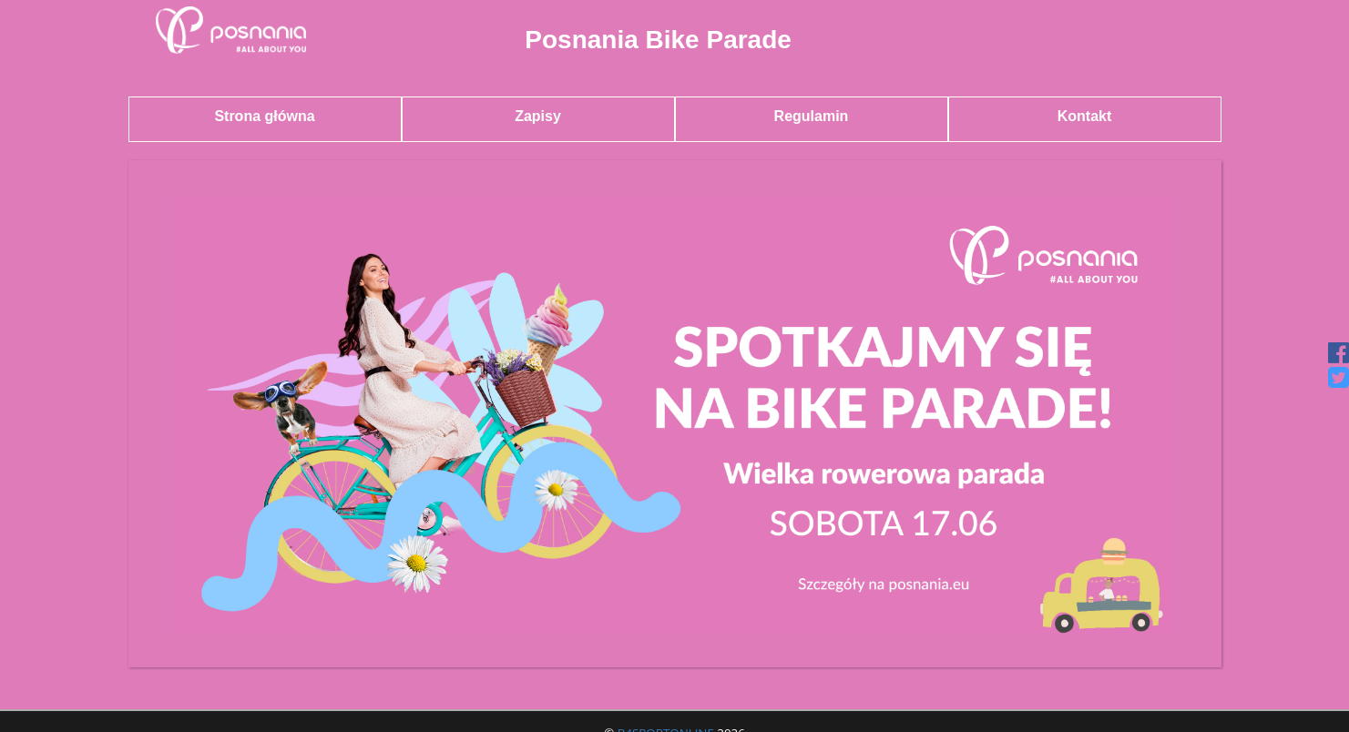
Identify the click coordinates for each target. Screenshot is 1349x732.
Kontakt (1085, 116)
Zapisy (538, 116)
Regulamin (811, 116)
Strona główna (264, 116)
